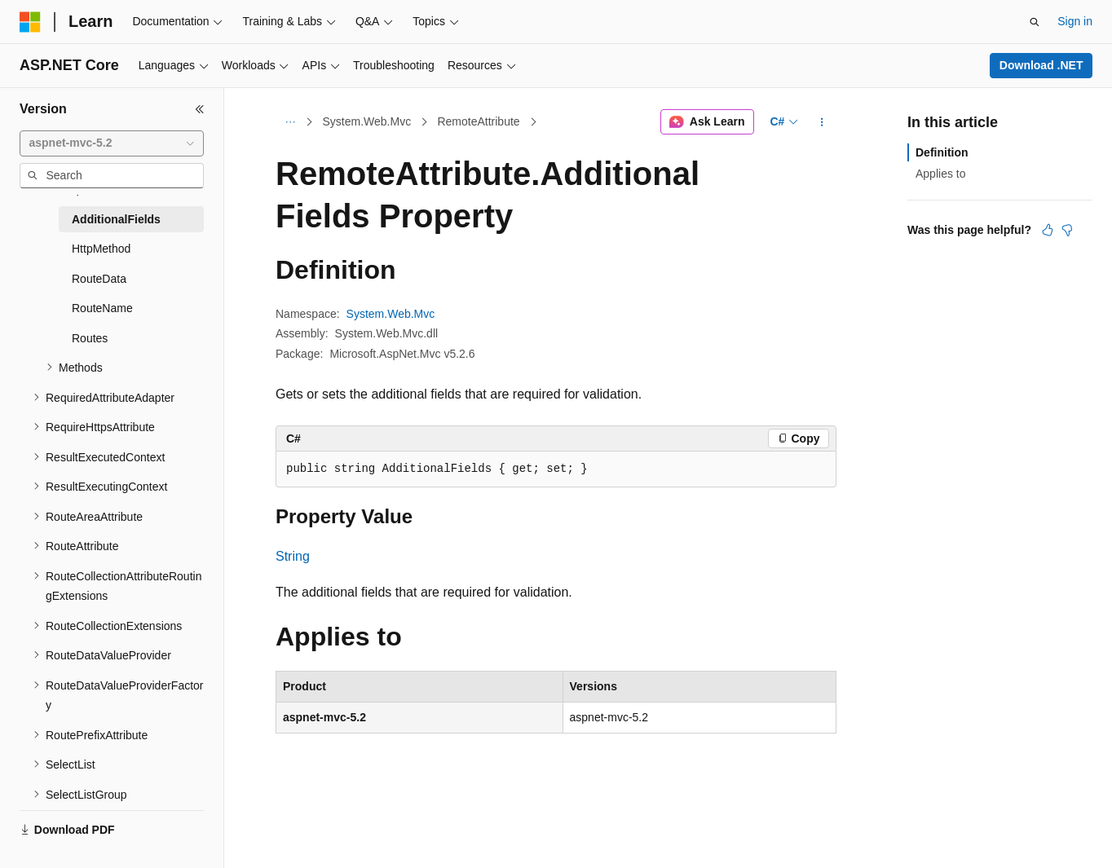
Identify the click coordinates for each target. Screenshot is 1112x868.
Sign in (1074, 21)
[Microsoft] (30, 22)
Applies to (940, 173)
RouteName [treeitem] (102, 308)
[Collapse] (200, 109)
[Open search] (1034, 22)
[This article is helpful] (1047, 230)
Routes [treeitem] (90, 338)
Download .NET (1041, 65)
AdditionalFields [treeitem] (116, 219)
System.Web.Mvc (367, 121)
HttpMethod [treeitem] (101, 248)
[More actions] (822, 122)
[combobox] (112, 143)
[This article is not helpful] (1067, 230)
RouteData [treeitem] (99, 278)
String (293, 556)
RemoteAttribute (478, 121)
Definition (942, 152)
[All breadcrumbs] (290, 122)
